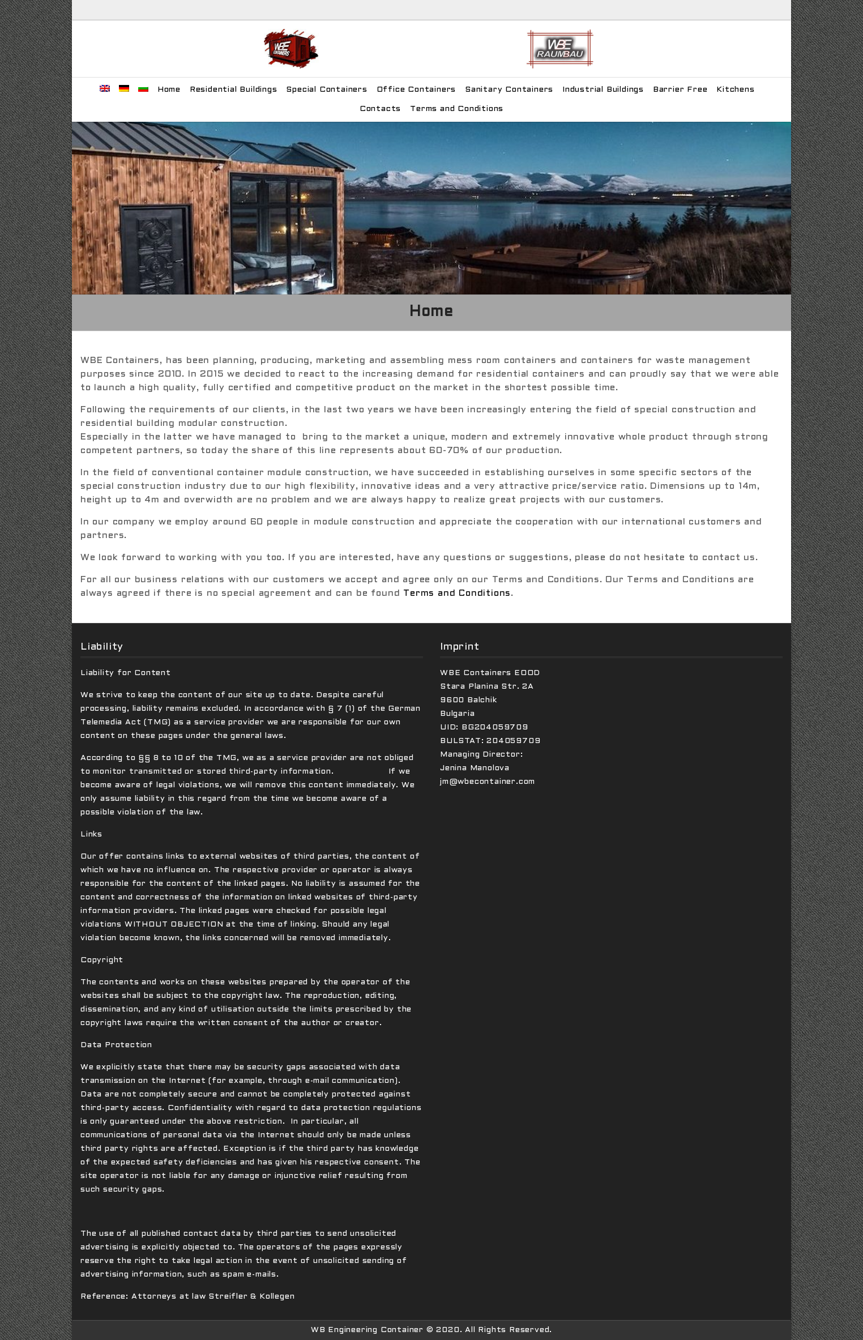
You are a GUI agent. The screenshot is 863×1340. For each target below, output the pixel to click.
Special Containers (326, 89)
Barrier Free (680, 89)
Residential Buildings (233, 89)
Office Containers (416, 89)
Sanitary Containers (509, 89)
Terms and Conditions (456, 109)
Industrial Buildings (603, 89)
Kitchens (735, 89)
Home (169, 89)
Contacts (380, 109)
